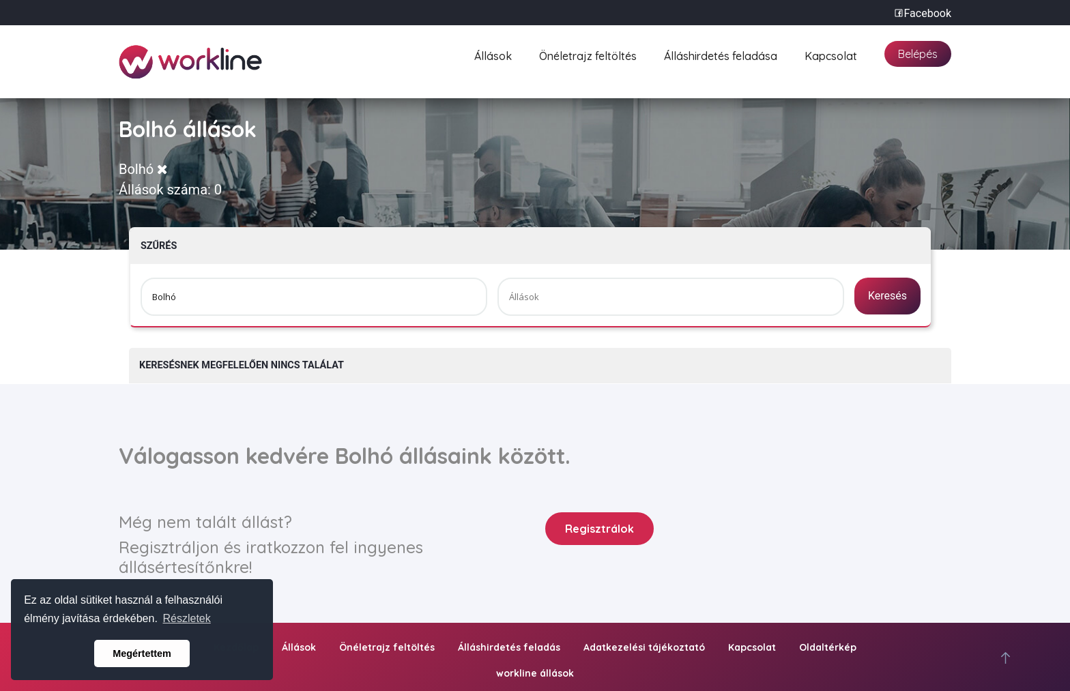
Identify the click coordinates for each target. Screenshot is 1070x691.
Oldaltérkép (827, 647)
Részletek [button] (187, 618)
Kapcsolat (831, 54)
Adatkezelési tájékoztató (644, 647)
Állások (493, 54)
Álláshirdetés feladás (509, 647)
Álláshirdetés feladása (720, 54)
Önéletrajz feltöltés (588, 54)
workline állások (535, 673)
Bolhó (143, 169)
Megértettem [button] (142, 653)
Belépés (918, 54)
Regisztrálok (599, 528)
